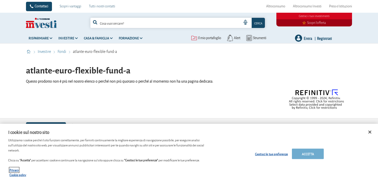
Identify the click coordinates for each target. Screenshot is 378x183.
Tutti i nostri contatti (102, 6)
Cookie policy (17, 177)
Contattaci (41, 6)
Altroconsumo (275, 6)
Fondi (62, 52)
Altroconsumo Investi (307, 6)
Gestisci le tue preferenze (271, 156)
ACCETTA (308, 156)
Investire (45, 52)
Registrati (324, 38)
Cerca (258, 23)
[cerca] (158, 23)
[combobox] (177, 23)
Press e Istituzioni (340, 6)
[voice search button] (245, 23)
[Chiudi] (369, 134)
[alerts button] (233, 38)
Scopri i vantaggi (70, 6)
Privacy (14, 172)
